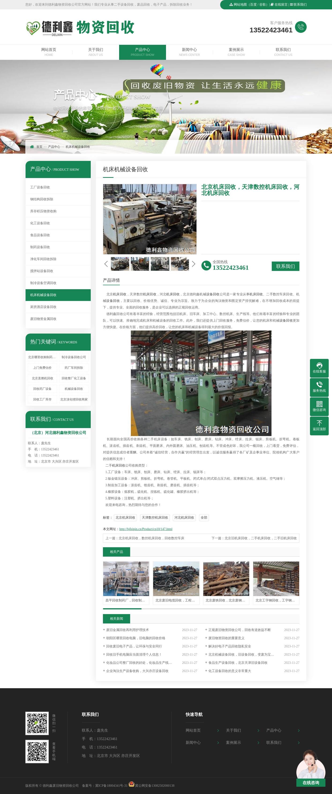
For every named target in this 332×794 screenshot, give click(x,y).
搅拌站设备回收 (41, 271)
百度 (253, 4)
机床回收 (119, 294)
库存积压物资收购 (43, 211)
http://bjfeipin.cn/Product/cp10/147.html (145, 529)
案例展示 (236, 52)
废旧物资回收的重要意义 (226, 638)
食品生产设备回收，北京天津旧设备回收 (238, 663)
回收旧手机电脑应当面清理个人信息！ (134, 654)
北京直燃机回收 (42, 378)
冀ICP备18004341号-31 (111, 785)
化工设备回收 (40, 223)
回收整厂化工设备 (74, 378)
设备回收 (213, 294)
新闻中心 (189, 52)
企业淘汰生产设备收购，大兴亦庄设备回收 (137, 671)
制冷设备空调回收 (43, 283)
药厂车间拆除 (74, 367)
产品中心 (142, 52)
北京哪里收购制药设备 (42, 357)
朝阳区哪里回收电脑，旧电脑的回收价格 (135, 638)
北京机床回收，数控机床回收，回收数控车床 (151, 538)
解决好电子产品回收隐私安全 (229, 646)
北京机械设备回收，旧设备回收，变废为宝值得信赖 (246, 654)
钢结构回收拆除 (41, 199)
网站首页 (48, 52)
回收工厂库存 (42, 399)
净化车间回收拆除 (43, 259)
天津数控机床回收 (155, 517)
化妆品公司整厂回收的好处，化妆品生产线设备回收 (144, 663)
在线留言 (281, 4)
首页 (39, 146)
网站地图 (240, 4)
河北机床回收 (184, 517)
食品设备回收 (40, 235)
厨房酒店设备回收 (43, 307)
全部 (204, 517)
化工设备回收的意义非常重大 (229, 671)
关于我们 (95, 52)
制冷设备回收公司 (74, 357)
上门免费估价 (42, 367)
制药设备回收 (40, 247)
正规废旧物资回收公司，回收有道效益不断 (239, 630)
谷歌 (262, 4)
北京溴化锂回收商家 (74, 399)
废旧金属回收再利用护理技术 (127, 630)
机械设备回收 (74, 389)
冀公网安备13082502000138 (154, 785)
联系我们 (300, 4)
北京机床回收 (125, 517)
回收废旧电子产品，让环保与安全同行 (134, 646)
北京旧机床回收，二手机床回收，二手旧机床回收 (261, 538)
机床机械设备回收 (78, 146)
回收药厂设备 (42, 389)
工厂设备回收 (40, 187)
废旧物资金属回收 (43, 319)
